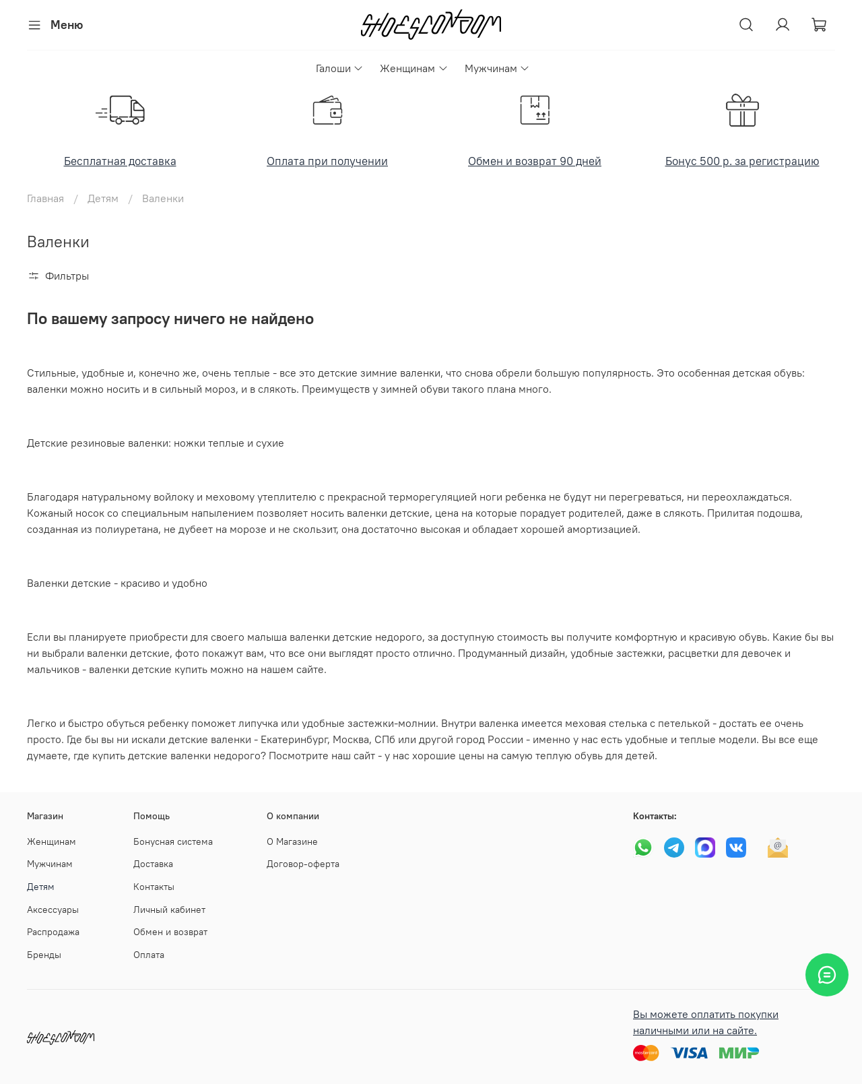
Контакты (153, 887)
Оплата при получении (327, 161)
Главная (45, 198)
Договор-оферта (303, 864)
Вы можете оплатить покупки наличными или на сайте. (705, 1022)
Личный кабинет (169, 909)
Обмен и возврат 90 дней (534, 161)
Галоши (340, 68)
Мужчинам (497, 68)
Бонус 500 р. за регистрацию (742, 161)
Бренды (44, 955)
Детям (103, 198)
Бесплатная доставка (120, 161)
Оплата (148, 955)
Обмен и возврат (170, 932)
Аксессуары (53, 909)
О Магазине (292, 841)
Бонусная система (173, 841)
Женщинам (414, 68)
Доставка (153, 864)
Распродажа (53, 932)
